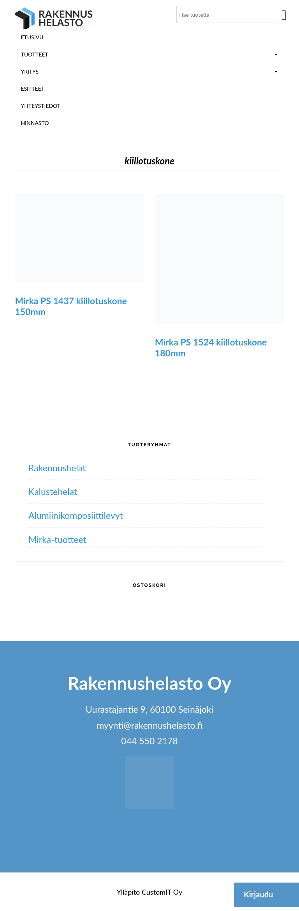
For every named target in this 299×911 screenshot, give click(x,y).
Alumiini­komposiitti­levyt (75, 515)
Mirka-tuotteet (57, 539)
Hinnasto (35, 123)
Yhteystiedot (40, 105)
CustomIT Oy (162, 892)
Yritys (149, 71)
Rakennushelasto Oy (54, 18)
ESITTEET (32, 88)
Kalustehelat (52, 491)
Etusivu (32, 37)
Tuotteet (149, 54)
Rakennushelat (57, 467)
